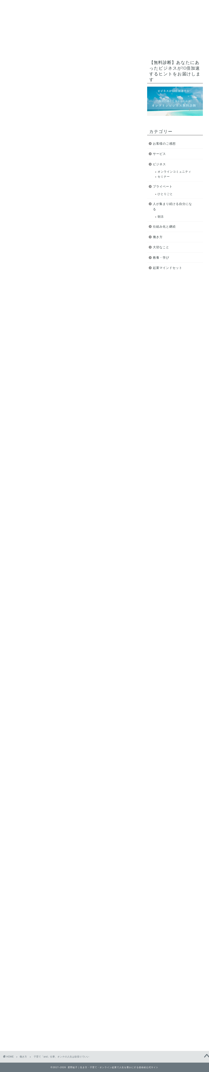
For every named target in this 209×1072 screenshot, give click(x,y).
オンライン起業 (107, 47)
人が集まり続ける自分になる (172, 206)
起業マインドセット (167, 267)
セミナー (164, 176)
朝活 (161, 216)
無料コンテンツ (139, 47)
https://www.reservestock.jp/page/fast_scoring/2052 (70, 790)
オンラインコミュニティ (174, 171)
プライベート (162, 186)
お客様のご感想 (164, 143)
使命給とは (25, 47)
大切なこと (161, 247)
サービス (166, 47)
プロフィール (77, 47)
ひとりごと (165, 194)
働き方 (17, 66)
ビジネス (159, 164)
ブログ (187, 47)
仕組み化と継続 (164, 226)
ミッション (50, 47)
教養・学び (161, 257)
